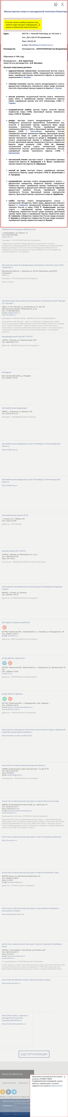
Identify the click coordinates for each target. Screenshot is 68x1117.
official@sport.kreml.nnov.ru (40, 45)
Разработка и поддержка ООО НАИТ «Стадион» (19, 1114)
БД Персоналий (55, 1086)
